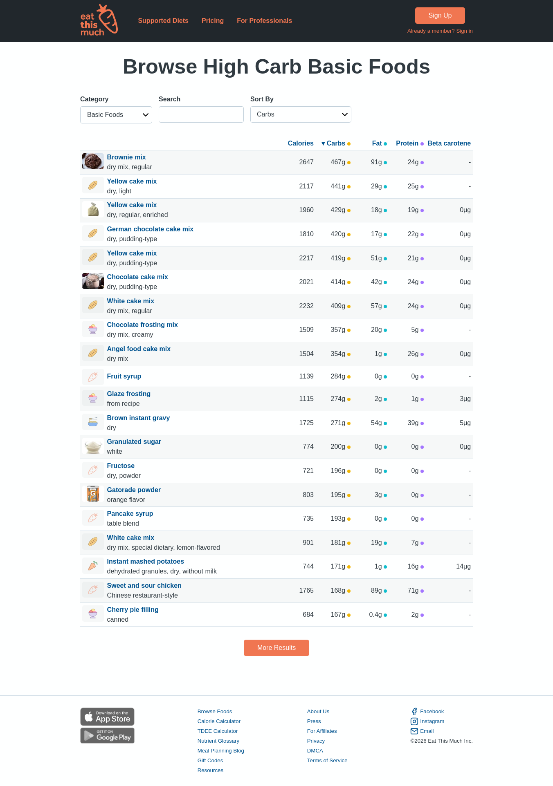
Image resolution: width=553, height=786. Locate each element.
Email (422, 731)
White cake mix (131, 301)
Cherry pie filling (134, 609)
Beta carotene (449, 143)
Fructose (122, 465)
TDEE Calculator (218, 731)
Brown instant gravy (139, 417)
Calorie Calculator (219, 721)
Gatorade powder (135, 489)
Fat (379, 143)
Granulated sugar (135, 441)
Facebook (427, 712)
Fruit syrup (124, 377)
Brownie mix (127, 157)
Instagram (427, 721)
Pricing (213, 20)
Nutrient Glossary (218, 741)
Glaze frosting (130, 393)
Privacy (316, 741)
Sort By (262, 99)
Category (94, 99)
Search (169, 99)
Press (314, 721)
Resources (210, 770)
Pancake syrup (131, 513)
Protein (410, 143)
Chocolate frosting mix (143, 324)
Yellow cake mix (133, 181)
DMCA (315, 751)
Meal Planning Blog (221, 751)
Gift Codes (210, 760)
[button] (116, 114)
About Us (318, 711)
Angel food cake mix (140, 348)
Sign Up (440, 15)
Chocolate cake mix (138, 276)
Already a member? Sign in (440, 31)
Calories (301, 143)
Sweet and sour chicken (145, 585)
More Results (276, 647)
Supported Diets (163, 20)
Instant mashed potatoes (146, 561)
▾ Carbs (335, 143)
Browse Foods (215, 711)
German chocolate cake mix (151, 229)
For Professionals (264, 20)
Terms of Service (327, 760)
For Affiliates (322, 731)
